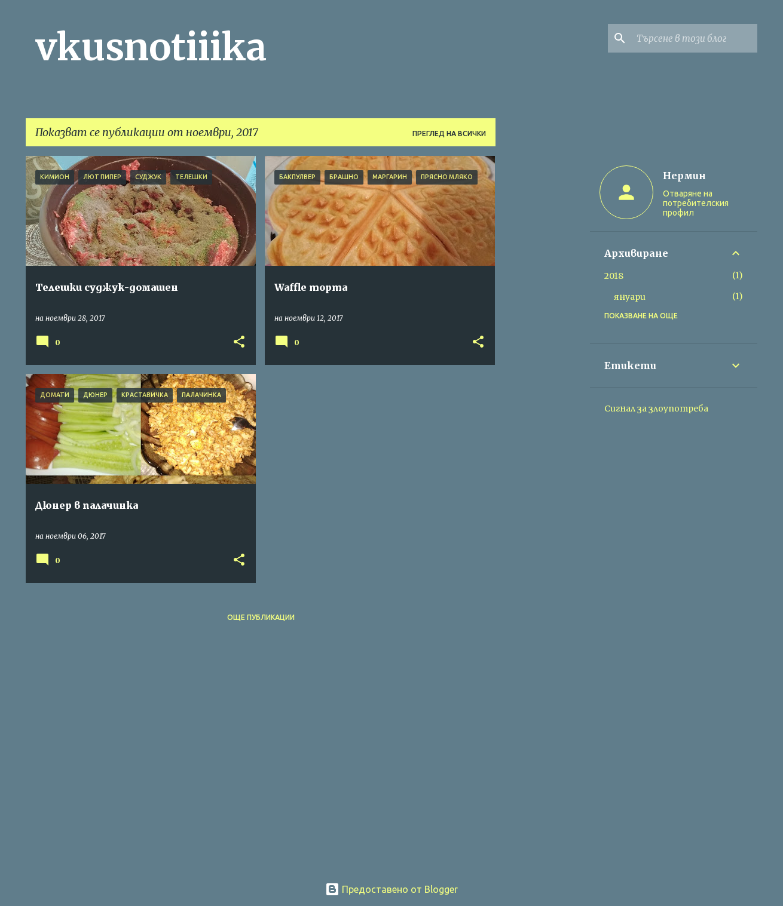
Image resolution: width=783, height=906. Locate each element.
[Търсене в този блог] (694, 38)
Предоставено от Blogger (391, 889)
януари (630, 296)
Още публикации (261, 617)
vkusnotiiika (151, 47)
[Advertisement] (542, 335)
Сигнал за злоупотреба (656, 408)
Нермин (684, 176)
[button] (239, 342)
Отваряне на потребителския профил (696, 203)
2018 (613, 276)
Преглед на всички (449, 133)
